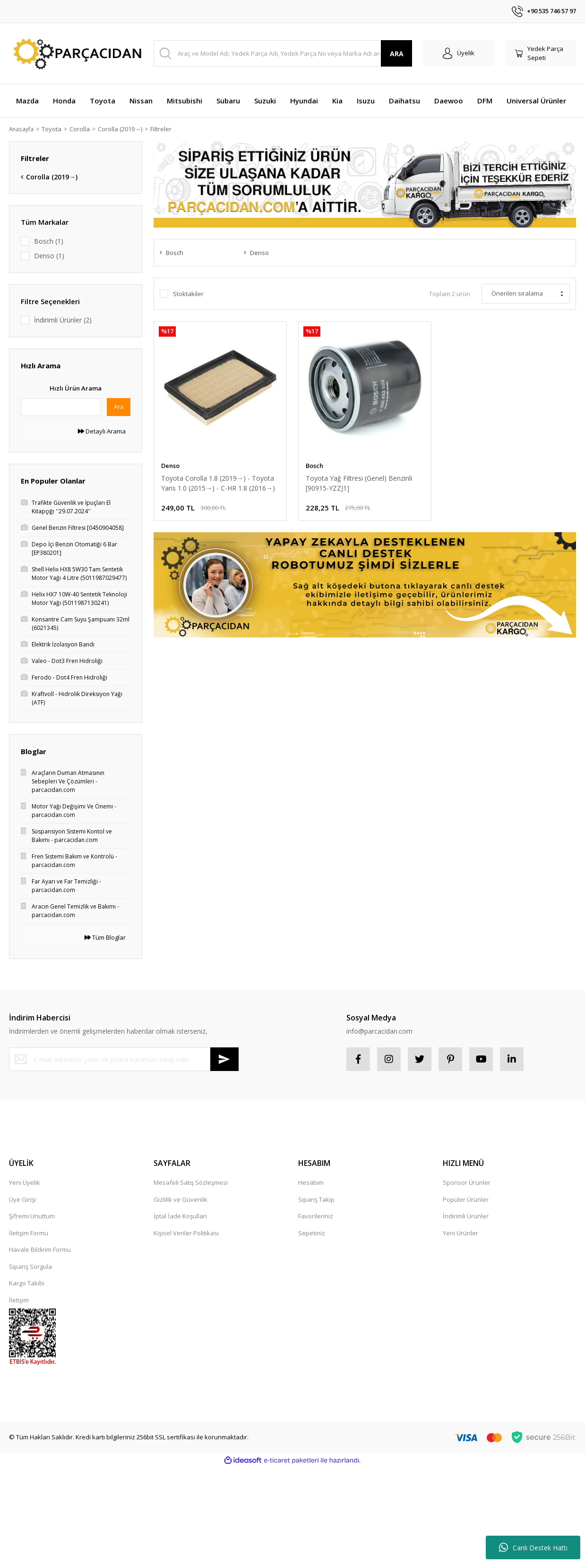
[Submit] (224, 1059)
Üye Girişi (22, 1199)
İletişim (19, 1300)
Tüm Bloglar (105, 937)
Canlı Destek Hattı (533, 1547)
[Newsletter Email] (124, 1059)
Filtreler (164, 129)
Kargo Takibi (26, 1283)
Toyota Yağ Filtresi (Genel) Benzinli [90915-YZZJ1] (359, 483)
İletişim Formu (28, 1233)
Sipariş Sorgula (30, 1266)
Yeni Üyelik (24, 1182)
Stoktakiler (188, 293)
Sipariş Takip (316, 1199)
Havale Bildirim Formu (40, 1249)
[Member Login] (458, 53)
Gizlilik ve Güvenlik (180, 1199)
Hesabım (311, 1182)
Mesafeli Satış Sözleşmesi (191, 1182)
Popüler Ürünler (466, 1199)
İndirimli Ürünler (466, 1216)
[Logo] (75, 53)
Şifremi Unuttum (32, 1216)
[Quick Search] (61, 407)
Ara (118, 407)
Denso (170, 465)
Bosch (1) (48, 241)
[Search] (283, 53)
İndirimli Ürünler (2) (63, 319)
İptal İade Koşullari (180, 1216)
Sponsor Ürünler (466, 1182)
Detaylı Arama (102, 431)
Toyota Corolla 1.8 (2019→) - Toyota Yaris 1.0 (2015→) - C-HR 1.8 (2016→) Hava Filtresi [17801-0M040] (218, 483)
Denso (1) (49, 255)
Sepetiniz (311, 1233)
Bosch (314, 465)
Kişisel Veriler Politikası (186, 1233)
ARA (397, 53)
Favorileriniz (315, 1216)
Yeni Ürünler (460, 1233)
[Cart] (541, 53)
